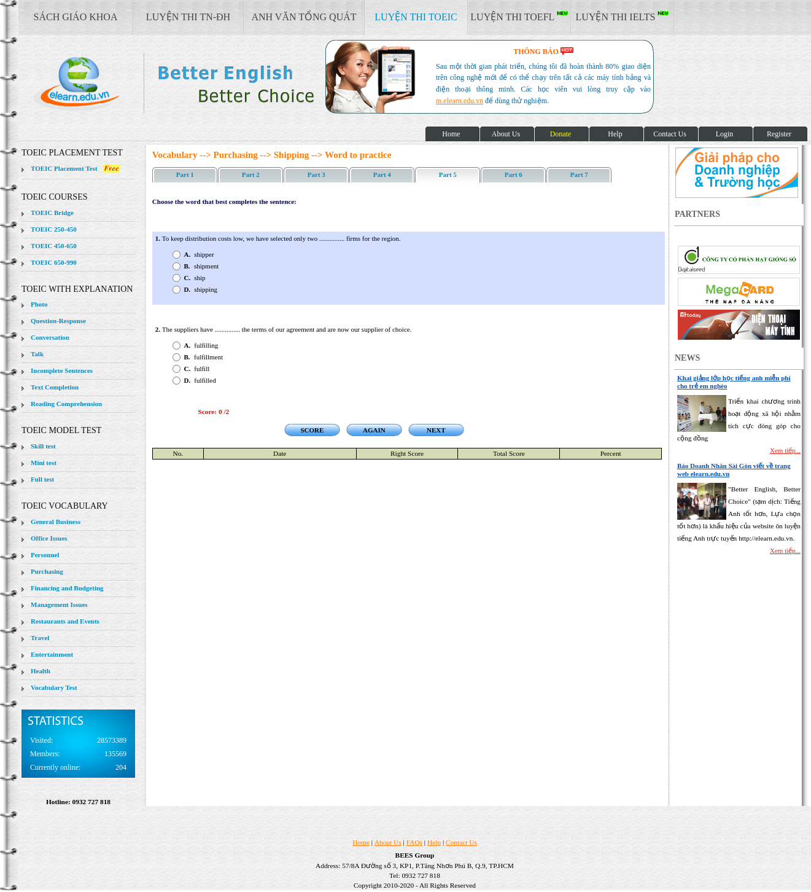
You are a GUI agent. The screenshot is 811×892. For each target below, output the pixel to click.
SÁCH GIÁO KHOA (76, 17)
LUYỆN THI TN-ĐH (188, 17)
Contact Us (461, 842)
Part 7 (579, 174)
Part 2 (251, 174)
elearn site (194, 83)
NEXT (436, 430)
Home (361, 842)
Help (434, 842)
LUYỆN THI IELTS (622, 16)
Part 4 (382, 174)
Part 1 (185, 174)
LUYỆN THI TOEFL (518, 16)
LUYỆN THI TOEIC (415, 17)
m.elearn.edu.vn (459, 100)
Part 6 (513, 174)
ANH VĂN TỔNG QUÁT (303, 17)
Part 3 (316, 174)
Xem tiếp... (785, 450)
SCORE (312, 430)
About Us (388, 842)
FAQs (414, 842)
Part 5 (448, 174)
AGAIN (374, 430)
